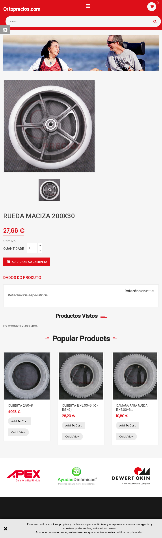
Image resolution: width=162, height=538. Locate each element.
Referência (134, 291)
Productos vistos (77, 316)
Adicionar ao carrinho (27, 261)
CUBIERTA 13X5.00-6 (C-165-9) (80, 407)
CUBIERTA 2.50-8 (20, 405)
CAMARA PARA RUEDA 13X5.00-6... (131, 407)
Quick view (18, 432)
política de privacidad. (130, 532)
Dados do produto (22, 277)
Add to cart (19, 421)
